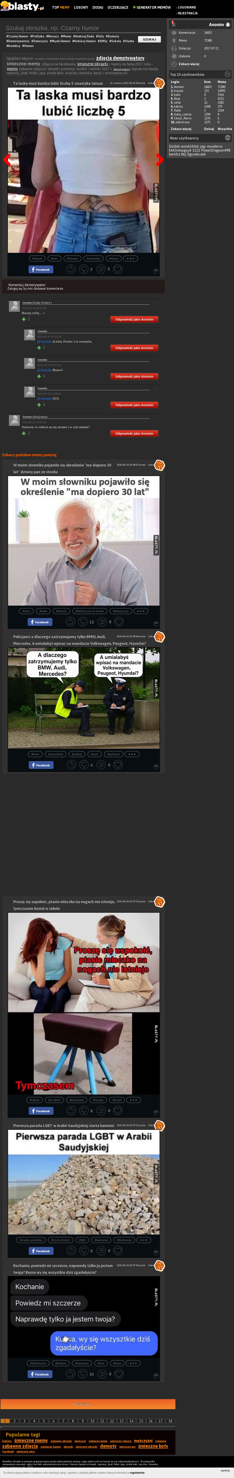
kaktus (178, 106)
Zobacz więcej (189, 64)
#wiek (43, 611)
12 (112, 1421)
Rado (177, 110)
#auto (94, 754)
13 (122, 1421)
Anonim (179, 87)
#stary (26, 611)
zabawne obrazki (61, 1441)
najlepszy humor (50, 1446)
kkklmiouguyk (180, 150)
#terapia (98, 1100)
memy (12, 68)
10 (92, 1421)
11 (102, 1421)
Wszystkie (225, 129)
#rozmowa (82, 1363)
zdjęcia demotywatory (120, 58)
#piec (54, 258)
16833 (208, 32)
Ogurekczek (196, 154)
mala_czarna (182, 114)
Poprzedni (8, 148)
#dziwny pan (121, 611)
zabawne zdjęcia (20, 1446)
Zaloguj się (14, 288)
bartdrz (174, 154)
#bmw (35, 754)
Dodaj (98, 7)
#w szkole (54, 1100)
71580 (208, 40)
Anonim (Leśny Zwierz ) (37, 302)
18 (170, 1421)
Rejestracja (188, 13)
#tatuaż (37, 258)
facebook (8, 1451)
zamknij (225, 1470)
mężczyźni (143, 1440)
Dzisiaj (209, 129)
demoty (108, 1446)
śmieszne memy (31, 1440)
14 (131, 1421)
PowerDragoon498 (215, 150)
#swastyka (93, 258)
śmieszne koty (153, 1446)
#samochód (55, 754)
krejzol (178, 91)
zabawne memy (98, 1441)
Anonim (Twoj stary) (34, 416)
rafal (177, 102)
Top (61, 7)
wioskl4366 (190, 146)
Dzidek (174, 146)
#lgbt (82, 1240)
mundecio (214, 146)
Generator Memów (152, 7)
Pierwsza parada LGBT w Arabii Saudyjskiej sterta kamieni (63, 1125)
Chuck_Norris (183, 118)
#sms (101, 1363)
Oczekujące (118, 7)
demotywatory (121, 69)
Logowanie (187, 7)
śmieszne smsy (26, 1451)
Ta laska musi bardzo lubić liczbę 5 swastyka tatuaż (58, 83)
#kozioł (117, 1100)
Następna (158, 148)
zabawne (160, 1441)
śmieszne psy (127, 1446)
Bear (177, 98)
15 (141, 1421)
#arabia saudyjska (31, 1240)
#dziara (113, 258)
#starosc (61, 611)
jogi (203, 146)
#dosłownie (124, 1240)
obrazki (68, 1446)
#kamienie (101, 1240)
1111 (196, 150)
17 (161, 1421)
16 (151, 1421)
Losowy (81, 7)
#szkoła (34, 1100)
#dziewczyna (38, 1363)
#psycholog (77, 1100)
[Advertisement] (83, 804)
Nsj (183, 154)
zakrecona (182, 122)
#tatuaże (72, 258)
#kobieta (60, 1363)
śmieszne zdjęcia (120, 1441)
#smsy (117, 1363)
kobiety (7, 1441)
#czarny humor (60, 1240)
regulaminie (137, 1472)
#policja (77, 754)
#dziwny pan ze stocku (90, 611)
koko (177, 94)
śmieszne (80, 1441)
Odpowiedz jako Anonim (134, 319)
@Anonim (44, 341)
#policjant (114, 754)
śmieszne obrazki (93, 64)
